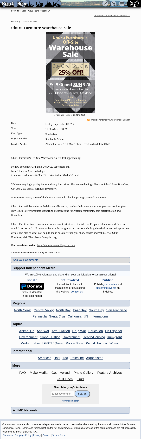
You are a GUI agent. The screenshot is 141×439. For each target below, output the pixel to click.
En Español (113, 331)
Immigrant (114, 337)
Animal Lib (26, 331)
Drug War (79, 331)
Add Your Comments (25, 260)
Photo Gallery (83, 372)
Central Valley (44, 310)
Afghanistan (94, 358)
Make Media (38, 372)
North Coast (22, 310)
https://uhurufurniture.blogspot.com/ (56, 245)
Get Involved (60, 372)
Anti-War (43, 331)
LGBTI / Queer (53, 343)
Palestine (77, 358)
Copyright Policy (23, 435)
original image (63, 115)
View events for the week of (112, 15)
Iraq (65, 358)
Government (71, 337)
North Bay (63, 310)
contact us (77, 291)
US (86, 316)
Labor (36, 343)
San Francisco (116, 310)
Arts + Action (61, 331)
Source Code (58, 435)
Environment (28, 337)
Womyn (114, 343)
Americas (44, 358)
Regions (19, 303)
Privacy (37, 435)
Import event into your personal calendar (108, 120)
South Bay (96, 310)
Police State (74, 343)
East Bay (15, 21)
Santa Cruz (57, 316)
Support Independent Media (34, 268)
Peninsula (39, 316)
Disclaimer (7, 435)
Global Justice (50, 337)
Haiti (57, 358)
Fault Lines (65, 379)
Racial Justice (30, 21)
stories (110, 284)
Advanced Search (70, 401)
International (100, 316)
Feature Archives (109, 372)
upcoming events (106, 288)
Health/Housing (94, 337)
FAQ (22, 372)
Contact (46, 435)
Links (80, 379)
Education (95, 331)
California (74, 316)
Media (24, 343)
